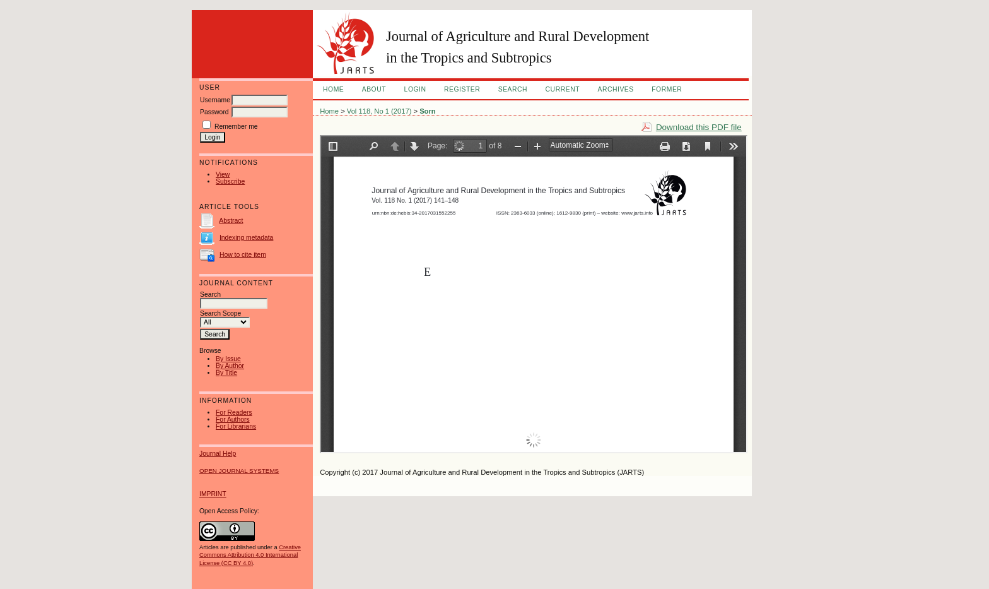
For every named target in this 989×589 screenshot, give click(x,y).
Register (462, 89)
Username (215, 100)
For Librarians (236, 426)
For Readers (234, 412)
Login (415, 89)
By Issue (228, 358)
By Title (226, 372)
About (374, 89)
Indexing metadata (246, 237)
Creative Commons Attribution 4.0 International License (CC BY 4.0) (250, 555)
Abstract (231, 220)
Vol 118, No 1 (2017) (379, 111)
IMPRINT (212, 494)
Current (563, 89)
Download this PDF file (699, 127)
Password (214, 112)
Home (333, 89)
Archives (615, 89)
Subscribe (230, 181)
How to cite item (242, 254)
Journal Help (217, 453)
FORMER (667, 89)
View (223, 174)
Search (512, 89)
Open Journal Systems (239, 470)
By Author (230, 365)
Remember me (236, 126)
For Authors (233, 419)
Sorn (427, 111)
